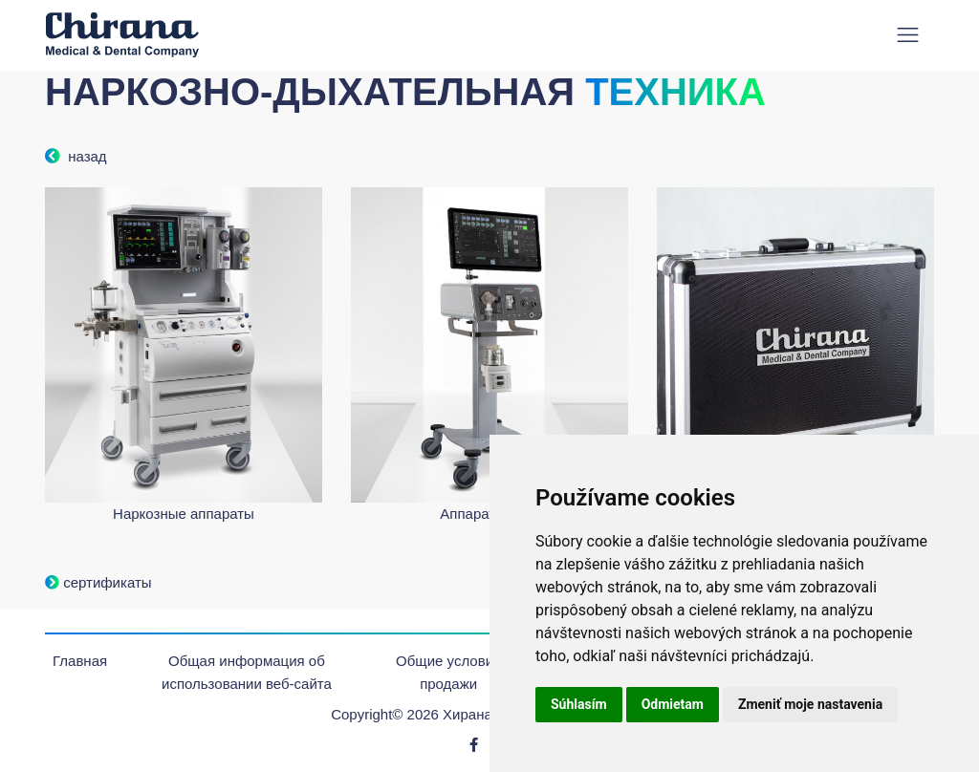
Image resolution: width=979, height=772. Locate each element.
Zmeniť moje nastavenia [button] (810, 704)
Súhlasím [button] (579, 704)
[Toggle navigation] (907, 35)
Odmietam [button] (673, 704)
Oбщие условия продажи (448, 672)
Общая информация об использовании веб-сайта (247, 672)
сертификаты (98, 582)
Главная (80, 661)
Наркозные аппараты (183, 513)
